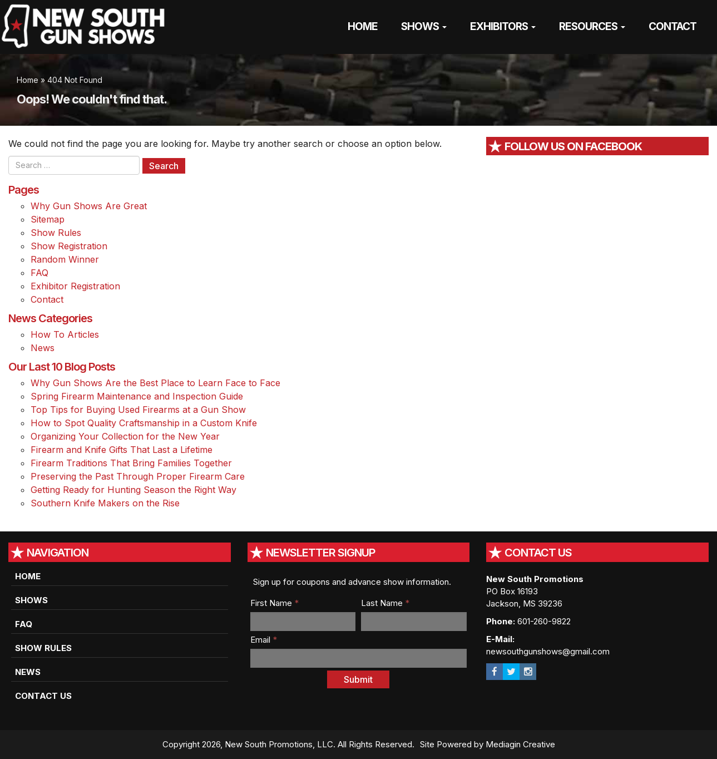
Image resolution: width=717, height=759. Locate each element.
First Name (274, 603)
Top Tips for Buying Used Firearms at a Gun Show (138, 409)
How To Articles (65, 334)
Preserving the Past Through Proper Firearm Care (138, 476)
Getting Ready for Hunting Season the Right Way (133, 489)
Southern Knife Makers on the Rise (105, 503)
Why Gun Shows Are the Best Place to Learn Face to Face (155, 382)
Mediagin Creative (520, 744)
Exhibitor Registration (75, 286)
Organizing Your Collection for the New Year (125, 436)
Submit (358, 679)
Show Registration (69, 246)
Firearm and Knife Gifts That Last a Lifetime (121, 449)
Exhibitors (503, 26)
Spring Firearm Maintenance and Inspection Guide (137, 396)
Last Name (385, 603)
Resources (592, 26)
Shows (424, 26)
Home (363, 26)
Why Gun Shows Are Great (89, 205)
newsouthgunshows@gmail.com (548, 651)
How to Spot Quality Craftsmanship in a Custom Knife (144, 422)
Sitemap (48, 219)
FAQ (39, 272)
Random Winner (65, 259)
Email (263, 639)
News (43, 347)
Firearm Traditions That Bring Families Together (131, 463)
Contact (672, 26)
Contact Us (43, 696)
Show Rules (56, 232)
